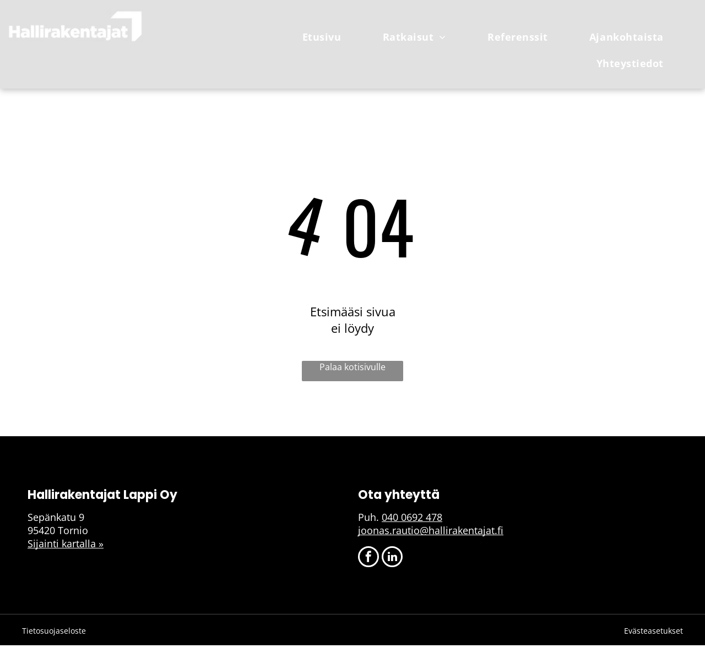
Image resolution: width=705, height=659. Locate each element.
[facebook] (368, 558)
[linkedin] (392, 558)
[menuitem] (326, 37)
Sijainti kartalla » (66, 543)
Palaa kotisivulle (352, 367)
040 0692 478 (412, 517)
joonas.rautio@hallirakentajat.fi (430, 530)
